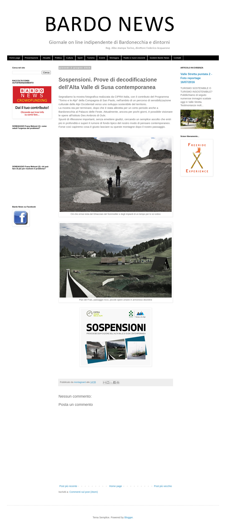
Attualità (46, 58)
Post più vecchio (163, 486)
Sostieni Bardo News (159, 58)
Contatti (177, 58)
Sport (80, 58)
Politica (58, 58)
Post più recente (68, 486)
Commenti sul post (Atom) (83, 491)
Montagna (114, 58)
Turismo (91, 58)
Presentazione (31, 58)
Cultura (69, 58)
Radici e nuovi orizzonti (134, 58)
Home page (14, 58)
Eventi (102, 58)
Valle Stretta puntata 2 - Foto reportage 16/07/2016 (196, 78)
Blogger (128, 517)
